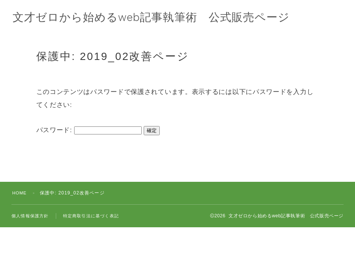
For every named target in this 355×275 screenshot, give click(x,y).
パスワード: (89, 130)
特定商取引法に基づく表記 (91, 216)
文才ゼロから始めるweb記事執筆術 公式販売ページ (156, 17)
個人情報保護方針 (30, 216)
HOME (20, 193)
